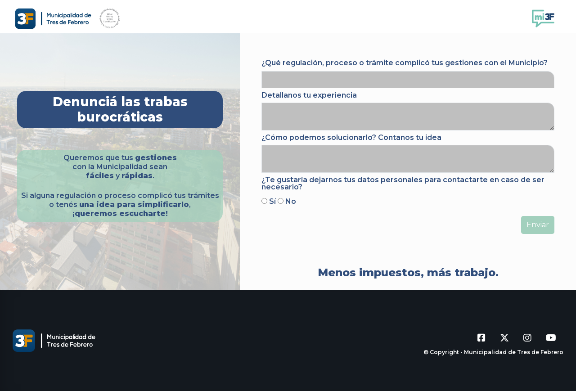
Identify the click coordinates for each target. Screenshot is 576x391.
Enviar (537, 224)
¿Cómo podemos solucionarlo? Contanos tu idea (351, 137)
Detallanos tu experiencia (309, 95)
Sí (272, 201)
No (290, 201)
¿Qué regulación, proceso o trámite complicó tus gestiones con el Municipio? (404, 62)
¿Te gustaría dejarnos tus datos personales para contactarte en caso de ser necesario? (402, 183)
